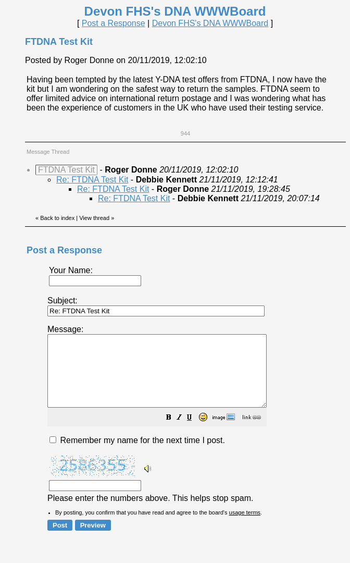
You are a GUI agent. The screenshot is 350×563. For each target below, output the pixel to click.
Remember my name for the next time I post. (137, 454)
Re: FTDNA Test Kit (92, 179)
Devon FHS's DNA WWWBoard (210, 23)
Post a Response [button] (113, 23)
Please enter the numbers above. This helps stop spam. (194, 420)
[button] (195, 432)
